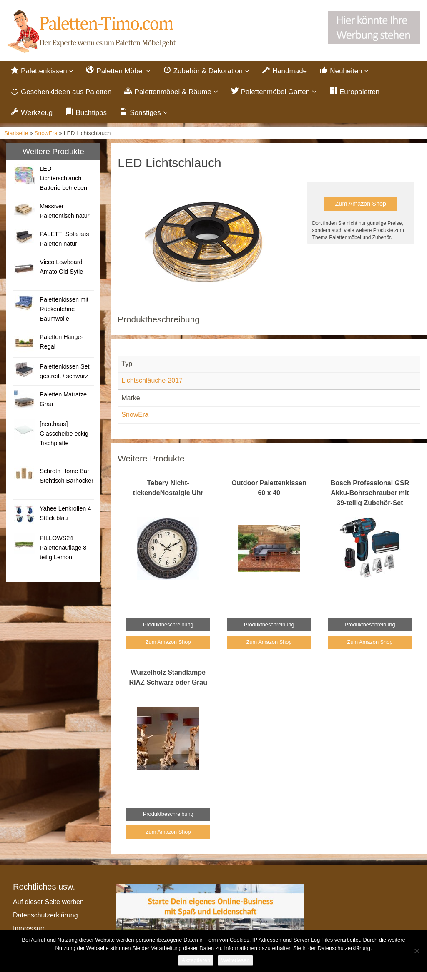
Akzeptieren (195, 960)
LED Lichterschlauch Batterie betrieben (63, 179)
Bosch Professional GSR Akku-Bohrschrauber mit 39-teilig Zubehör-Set (370, 493)
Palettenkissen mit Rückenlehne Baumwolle (64, 310)
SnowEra (46, 134)
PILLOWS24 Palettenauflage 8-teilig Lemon (64, 549)
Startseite (16, 134)
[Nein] (416, 951)
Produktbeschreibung (168, 625)
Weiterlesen (235, 960)
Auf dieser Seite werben (48, 903)
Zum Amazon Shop (360, 205)
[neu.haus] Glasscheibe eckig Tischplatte (64, 435)
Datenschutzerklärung (45, 916)
